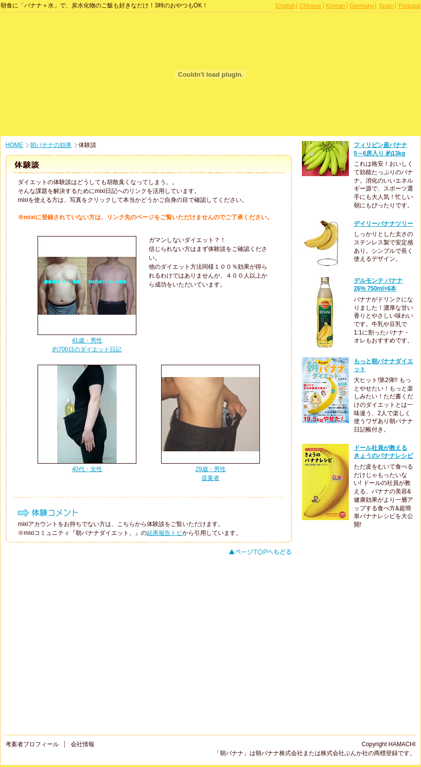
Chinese (310, 5)
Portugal (409, 5)
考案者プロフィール (32, 744)
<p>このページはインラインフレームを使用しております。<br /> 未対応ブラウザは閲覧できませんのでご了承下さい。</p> (361, 433)
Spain (386, 5)
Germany (362, 5)
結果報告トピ (164, 532)
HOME (14, 145)
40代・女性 (87, 469)
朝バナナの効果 (51, 145)
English (285, 5)
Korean (335, 5)
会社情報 (82, 744)
